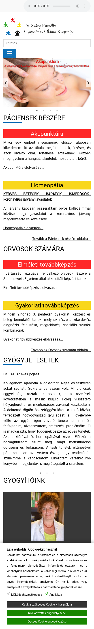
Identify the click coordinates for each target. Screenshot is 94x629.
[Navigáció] (9, 53)
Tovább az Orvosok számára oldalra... (61, 349)
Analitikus (55, 595)
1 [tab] (37, 110)
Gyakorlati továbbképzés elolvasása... (33, 339)
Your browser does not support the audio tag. (57, 6)
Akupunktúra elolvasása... (23, 167)
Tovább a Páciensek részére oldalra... (61, 238)
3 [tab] (50, 110)
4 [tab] (57, 110)
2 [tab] (43, 110)
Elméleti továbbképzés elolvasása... (31, 287)
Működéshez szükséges (26, 595)
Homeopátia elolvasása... (23, 227)
